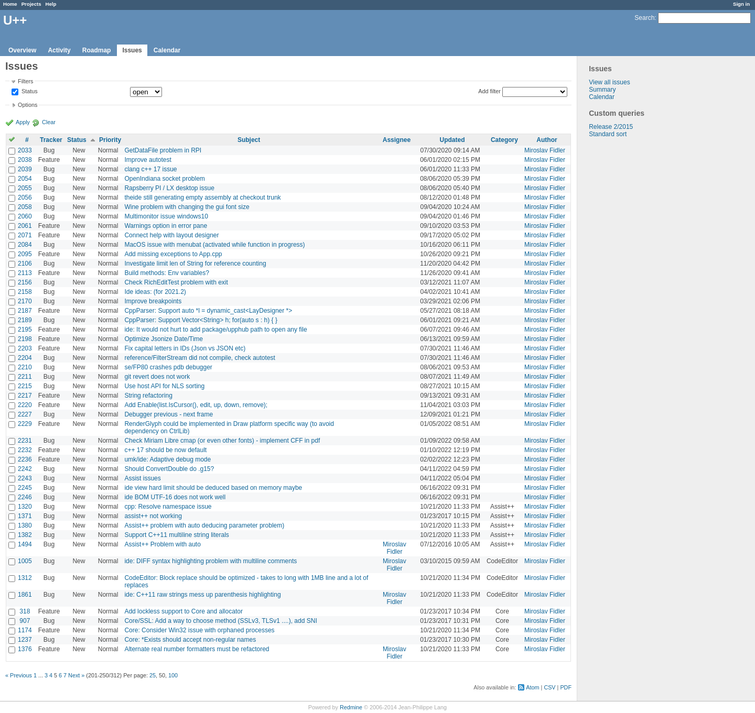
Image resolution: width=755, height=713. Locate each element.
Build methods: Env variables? (166, 273)
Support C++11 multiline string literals (176, 535)
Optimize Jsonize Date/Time (163, 339)
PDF (565, 687)
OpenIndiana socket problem (164, 178)
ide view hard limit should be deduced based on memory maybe (213, 487)
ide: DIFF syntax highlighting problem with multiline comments (210, 561)
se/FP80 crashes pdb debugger (168, 367)
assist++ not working (152, 516)
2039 (25, 169)
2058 (25, 207)
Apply (23, 122)
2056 (25, 197)
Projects (31, 4)
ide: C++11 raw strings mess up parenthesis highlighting (202, 594)
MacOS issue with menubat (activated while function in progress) (214, 244)
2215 (25, 386)
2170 (25, 301)
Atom (532, 687)
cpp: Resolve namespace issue (167, 506)
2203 (25, 348)
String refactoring (148, 395)
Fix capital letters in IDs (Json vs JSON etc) (184, 348)
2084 (25, 244)
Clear (49, 122)
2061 (25, 225)
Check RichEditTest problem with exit (176, 282)
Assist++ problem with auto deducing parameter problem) (204, 525)
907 (24, 620)
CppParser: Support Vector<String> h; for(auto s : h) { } (200, 320)
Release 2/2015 (611, 126)
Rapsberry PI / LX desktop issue (169, 188)
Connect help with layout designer (171, 235)
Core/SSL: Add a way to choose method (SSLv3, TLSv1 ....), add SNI (220, 620)
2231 (25, 440)
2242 (25, 469)
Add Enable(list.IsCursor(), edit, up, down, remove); (195, 405)
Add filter (489, 91)
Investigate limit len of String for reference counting (195, 263)
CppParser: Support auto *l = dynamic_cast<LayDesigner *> (208, 310)
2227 (25, 414)
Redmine (351, 707)
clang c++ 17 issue (150, 169)
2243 (25, 478)
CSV (549, 687)
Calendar (167, 50)
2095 (25, 254)
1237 (25, 639)
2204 (25, 357)
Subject (249, 140)
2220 (25, 405)
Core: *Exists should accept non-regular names (190, 639)
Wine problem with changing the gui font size (186, 207)
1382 (25, 535)
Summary (602, 89)
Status (29, 92)
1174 (25, 630)
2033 (25, 150)
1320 (25, 506)
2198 (25, 339)
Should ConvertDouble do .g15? (169, 469)
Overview (22, 50)
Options (27, 105)
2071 (25, 235)
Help (51, 4)
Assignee (397, 140)
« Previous (18, 675)
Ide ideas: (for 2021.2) (155, 291)
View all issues (609, 82)
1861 (25, 594)
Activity (59, 50)
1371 (25, 516)
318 (24, 611)
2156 (25, 282)
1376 (25, 649)
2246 (25, 497)
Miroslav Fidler (544, 150)
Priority (110, 140)
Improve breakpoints (152, 301)
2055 (25, 188)
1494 (25, 544)
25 (152, 675)
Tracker (51, 140)
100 (173, 675)
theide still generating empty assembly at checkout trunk (202, 197)
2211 (25, 376)
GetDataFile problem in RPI (162, 150)
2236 (25, 459)
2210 (25, 367)
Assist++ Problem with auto (162, 544)
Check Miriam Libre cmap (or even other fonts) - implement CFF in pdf (222, 440)
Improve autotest (147, 159)
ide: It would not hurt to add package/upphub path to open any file (215, 329)
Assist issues (142, 478)
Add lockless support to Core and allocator (183, 611)
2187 (25, 310)
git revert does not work (157, 376)
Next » (76, 675)
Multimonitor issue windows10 (166, 216)
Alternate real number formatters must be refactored (196, 649)
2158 (25, 291)
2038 (25, 159)
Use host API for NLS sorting (164, 386)
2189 (25, 320)
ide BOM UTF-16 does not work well (174, 497)
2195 (25, 329)
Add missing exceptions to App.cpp (173, 254)
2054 (25, 178)
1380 (25, 525)
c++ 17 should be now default (165, 450)
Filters (25, 81)
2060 (25, 216)
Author (546, 140)
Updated (452, 140)
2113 (25, 273)
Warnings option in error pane (165, 225)
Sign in (741, 4)
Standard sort (608, 134)
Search (644, 17)
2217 (25, 395)
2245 (25, 487)
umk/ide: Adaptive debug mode (167, 459)
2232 (25, 450)
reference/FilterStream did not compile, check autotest (199, 357)
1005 (25, 561)
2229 (25, 423)
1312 (25, 578)
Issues (132, 50)
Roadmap (96, 50)
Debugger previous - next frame (168, 414)
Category (504, 140)
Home (10, 4)
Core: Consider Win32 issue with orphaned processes (199, 630)
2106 (25, 263)
